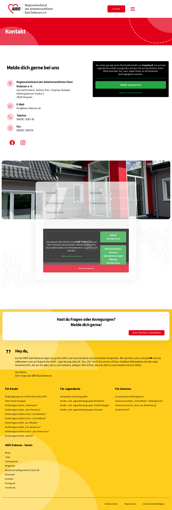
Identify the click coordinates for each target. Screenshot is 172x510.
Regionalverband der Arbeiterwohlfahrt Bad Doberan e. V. (39, 84)
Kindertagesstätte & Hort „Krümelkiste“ (25, 418)
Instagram (10, 483)
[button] (132, 8)
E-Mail (15, 104)
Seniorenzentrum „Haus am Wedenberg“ (136, 405)
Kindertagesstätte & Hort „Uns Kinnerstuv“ (27, 431)
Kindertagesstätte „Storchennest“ (23, 409)
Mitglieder (10, 465)
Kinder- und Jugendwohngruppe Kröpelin (81, 409)
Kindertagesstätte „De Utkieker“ (21, 422)
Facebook (10, 487)
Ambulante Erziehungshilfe (74, 396)
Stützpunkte (11, 461)
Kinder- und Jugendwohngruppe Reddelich (82, 400)
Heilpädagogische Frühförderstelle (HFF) (26, 396)
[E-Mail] (5, 105)
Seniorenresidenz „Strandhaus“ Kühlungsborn (139, 400)
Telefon (16, 115)
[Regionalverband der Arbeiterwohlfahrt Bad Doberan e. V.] (5, 83)
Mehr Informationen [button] (72, 214)
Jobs (7, 456)
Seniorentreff (122, 409)
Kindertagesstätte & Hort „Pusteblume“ (25, 413)
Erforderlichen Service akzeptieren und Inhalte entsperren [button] (113, 214)
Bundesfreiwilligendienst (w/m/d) (22, 469)
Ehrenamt (10, 474)
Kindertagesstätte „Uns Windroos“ (23, 426)
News (8, 452)
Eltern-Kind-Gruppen (15, 400)
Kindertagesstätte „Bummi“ (19, 435)
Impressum (130, 503)
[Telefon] (5, 117)
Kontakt (9, 478)
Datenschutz (111, 503)
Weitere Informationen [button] (130, 92)
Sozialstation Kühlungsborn (129, 396)
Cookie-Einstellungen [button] (153, 503)
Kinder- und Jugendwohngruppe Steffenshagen (84, 405)
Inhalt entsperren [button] (130, 84)
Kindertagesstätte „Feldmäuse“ (21, 405)
